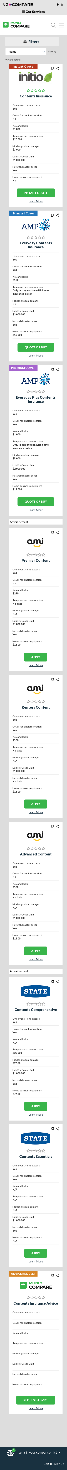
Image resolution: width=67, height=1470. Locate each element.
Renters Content (36, 707)
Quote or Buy (36, 347)
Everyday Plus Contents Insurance (36, 399)
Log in (48, 1464)
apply (35, 657)
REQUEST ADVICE (35, 1400)
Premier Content (36, 560)
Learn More (36, 201)
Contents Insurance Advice (35, 1303)
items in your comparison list (39, 1452)
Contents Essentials (35, 1156)
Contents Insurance (36, 96)
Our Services (33, 12)
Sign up (59, 1464)
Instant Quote (36, 192)
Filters (31, 42)
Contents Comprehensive (35, 1009)
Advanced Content (36, 854)
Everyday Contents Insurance (36, 245)
